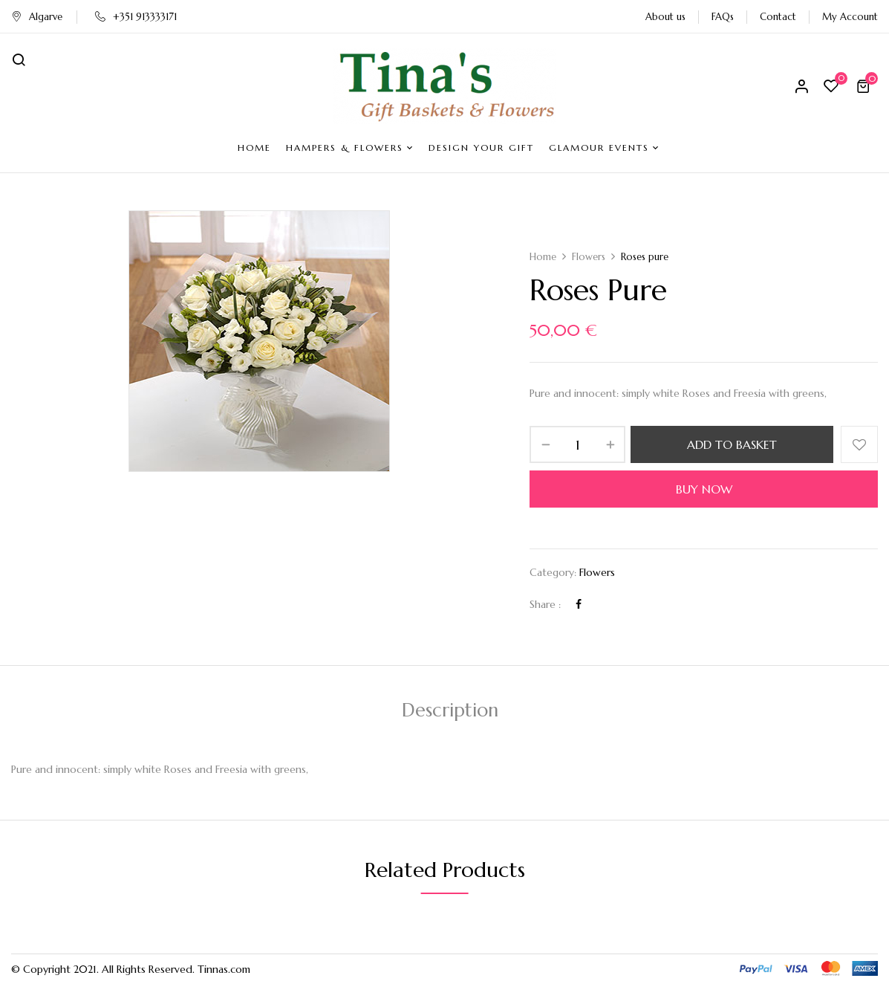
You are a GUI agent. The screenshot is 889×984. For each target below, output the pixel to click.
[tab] (450, 712)
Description (450, 710)
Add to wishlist (859, 444)
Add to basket (732, 444)
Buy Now (704, 489)
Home (543, 256)
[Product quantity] (577, 444)
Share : (545, 604)
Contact (778, 16)
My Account (850, 16)
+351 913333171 (136, 16)
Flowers (588, 256)
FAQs (722, 16)
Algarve (36, 16)
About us (665, 16)
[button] (865, 86)
